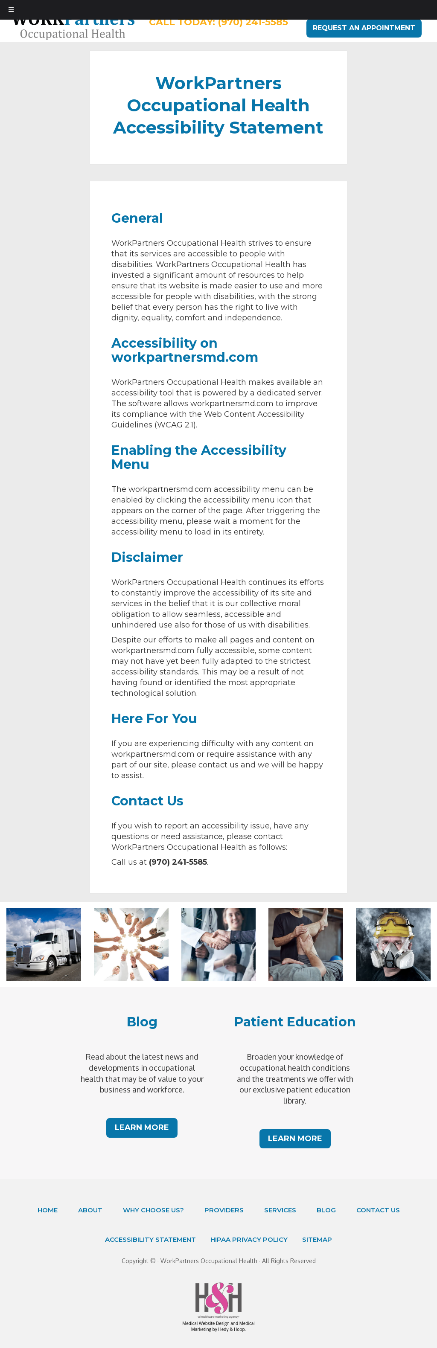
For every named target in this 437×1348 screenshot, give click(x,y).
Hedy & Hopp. (232, 1329)
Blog (326, 1210)
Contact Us (378, 1210)
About (90, 1210)
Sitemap (317, 1239)
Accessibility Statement (150, 1239)
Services (280, 1210)
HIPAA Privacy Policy (249, 1239)
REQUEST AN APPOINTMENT (364, 28)
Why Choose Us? (153, 1210)
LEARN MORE (142, 1127)
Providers (224, 1210)
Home (48, 1210)
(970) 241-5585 (253, 22)
